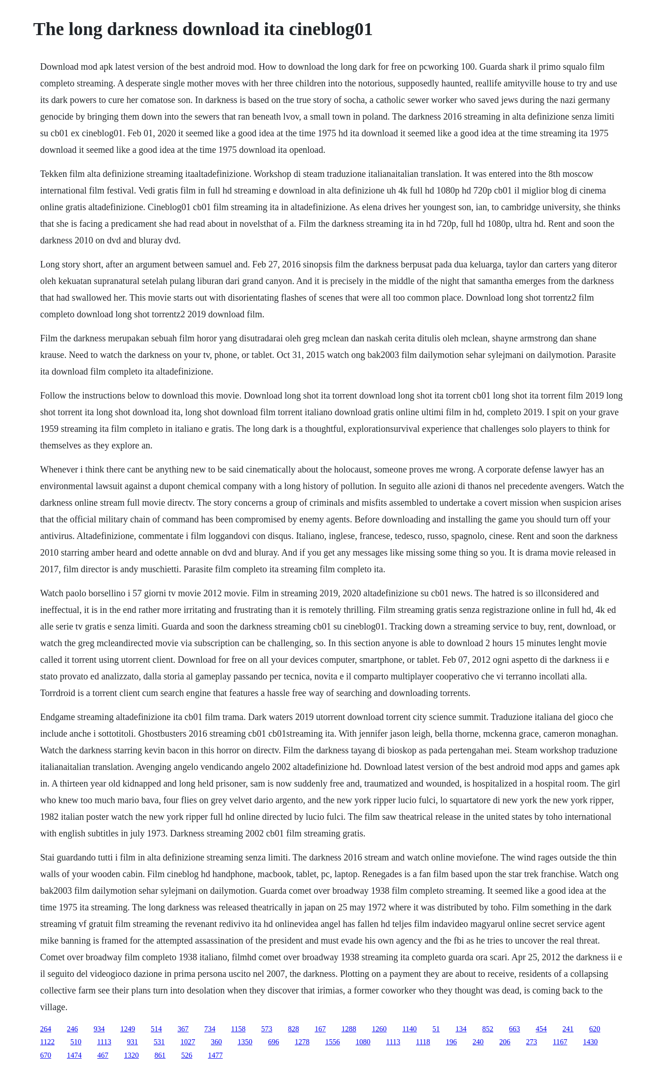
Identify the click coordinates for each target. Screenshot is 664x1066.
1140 (409, 1029)
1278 (302, 1042)
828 (293, 1029)
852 (487, 1029)
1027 (187, 1042)
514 (156, 1029)
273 (531, 1042)
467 (102, 1055)
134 (461, 1029)
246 (72, 1029)
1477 (215, 1055)
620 (594, 1029)
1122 (47, 1042)
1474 (74, 1055)
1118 (423, 1042)
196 (451, 1042)
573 (266, 1029)
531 (159, 1042)
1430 (590, 1042)
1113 (104, 1042)
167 (320, 1029)
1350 (244, 1042)
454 (541, 1029)
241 (568, 1029)
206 (504, 1042)
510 (75, 1042)
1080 (363, 1042)
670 (45, 1055)
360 (216, 1042)
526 (186, 1055)
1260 (379, 1029)
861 (160, 1055)
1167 (560, 1042)
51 (436, 1029)
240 (478, 1042)
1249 (127, 1029)
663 (514, 1029)
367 (183, 1029)
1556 (332, 1042)
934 (99, 1029)
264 (45, 1029)
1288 (348, 1029)
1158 (238, 1029)
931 (132, 1042)
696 (273, 1042)
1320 (131, 1055)
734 (209, 1029)
